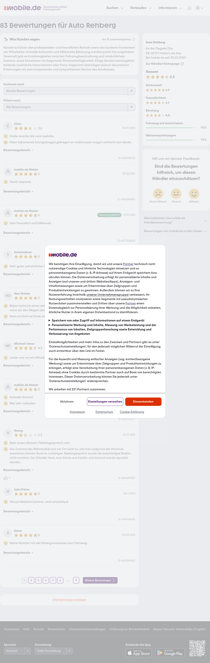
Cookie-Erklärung (132, 412)
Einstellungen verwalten (105, 401)
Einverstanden (143, 401)
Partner (128, 264)
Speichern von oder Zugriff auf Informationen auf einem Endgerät (98, 320)
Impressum (77, 412)
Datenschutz (104, 412)
